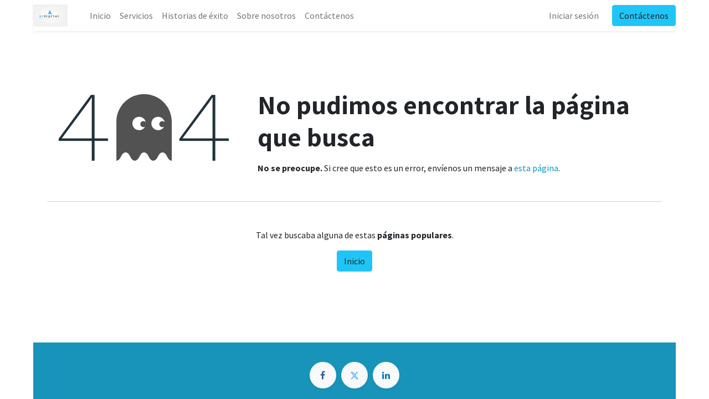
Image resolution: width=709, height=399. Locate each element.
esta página (536, 167)
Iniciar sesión (574, 15)
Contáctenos (644, 15)
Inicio (354, 261)
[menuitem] (100, 15)
